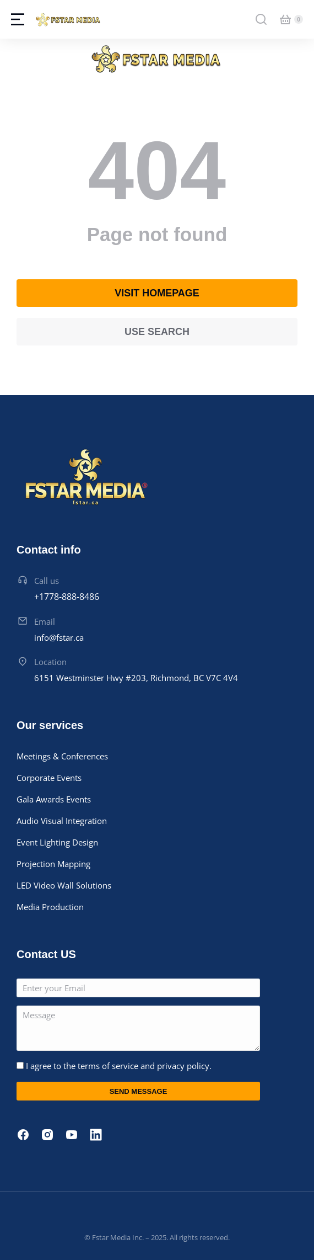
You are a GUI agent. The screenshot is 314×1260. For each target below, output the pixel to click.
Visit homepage (157, 293)
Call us (46, 580)
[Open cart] (285, 19)
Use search (157, 331)
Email (44, 621)
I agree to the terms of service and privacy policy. (119, 1065)
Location (50, 661)
